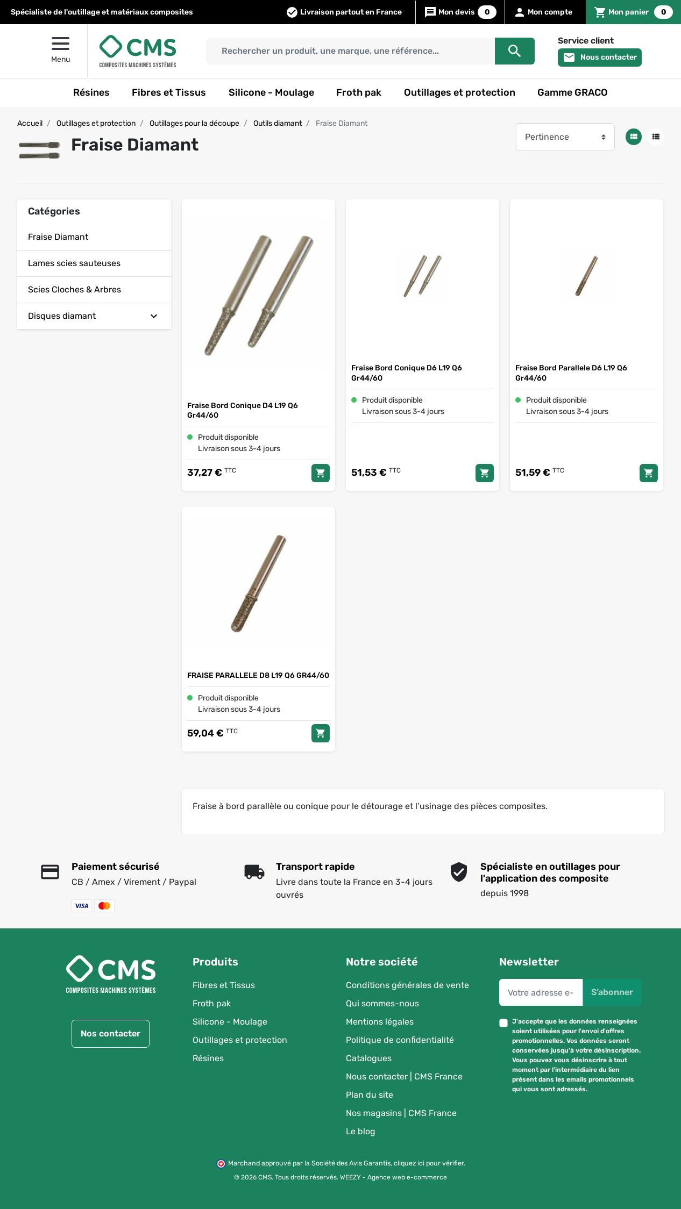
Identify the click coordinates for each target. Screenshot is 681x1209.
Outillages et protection (96, 123)
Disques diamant (62, 316)
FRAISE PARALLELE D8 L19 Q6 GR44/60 (258, 676)
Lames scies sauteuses (74, 263)
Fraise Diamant (58, 237)
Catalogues (369, 1058)
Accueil (29, 123)
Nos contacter (110, 1033)
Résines (208, 1058)
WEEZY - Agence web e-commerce (393, 1177)
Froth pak (212, 1003)
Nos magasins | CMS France (401, 1113)
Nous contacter (600, 57)
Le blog (360, 1131)
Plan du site (369, 1095)
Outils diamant (277, 123)
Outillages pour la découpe (194, 123)
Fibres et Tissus (224, 985)
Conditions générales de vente (407, 985)
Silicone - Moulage (230, 1022)
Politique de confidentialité (400, 1040)
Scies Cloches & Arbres (74, 289)
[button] (633, 12)
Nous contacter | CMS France (404, 1076)
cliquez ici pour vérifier (429, 1163)
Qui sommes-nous (382, 1003)
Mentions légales (380, 1022)
